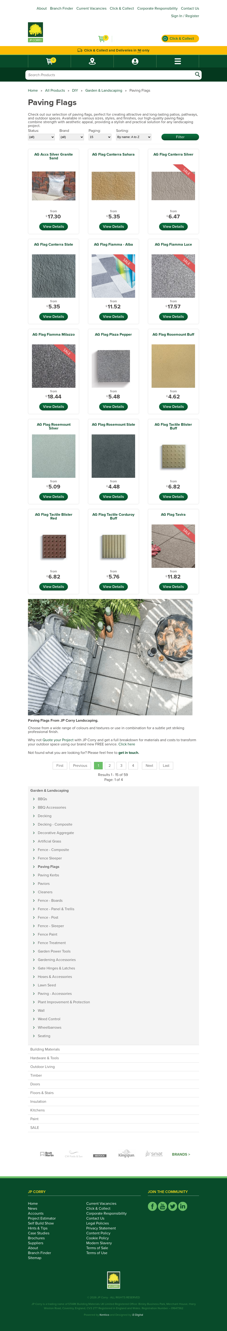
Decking (44, 816)
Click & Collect (122, 8)
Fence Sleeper (50, 858)
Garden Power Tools (54, 951)
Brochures (39, 1238)
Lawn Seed (47, 985)
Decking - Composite (55, 824)
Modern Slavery (101, 1243)
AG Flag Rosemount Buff (173, 334)
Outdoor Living (42, 1066)
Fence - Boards (50, 900)
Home (33, 90)
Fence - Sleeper (51, 926)
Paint (34, 1119)
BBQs (42, 799)
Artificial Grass (49, 841)
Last (166, 765)
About (42, 8)
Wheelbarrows (49, 1027)
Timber (36, 1075)
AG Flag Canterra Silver (173, 154)
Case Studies (41, 1233)
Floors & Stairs (42, 1093)
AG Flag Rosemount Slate (113, 424)
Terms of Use (99, 1253)
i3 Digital (137, 1314)
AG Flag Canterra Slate (53, 244)
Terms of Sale (100, 1248)
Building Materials (45, 1049)
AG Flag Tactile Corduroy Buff (113, 516)
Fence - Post (48, 917)
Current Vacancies (91, 8)
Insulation (38, 1101)
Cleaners (45, 892)
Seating (44, 1036)
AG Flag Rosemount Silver (53, 426)
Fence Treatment (52, 943)
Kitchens (37, 1110)
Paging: (95, 130)
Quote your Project (58, 740)
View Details (53, 226)
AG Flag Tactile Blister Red (53, 516)
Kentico (104, 1314)
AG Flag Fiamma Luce (173, 244)
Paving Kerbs (48, 875)
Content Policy (101, 1233)
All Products (55, 90)
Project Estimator (44, 1218)
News (35, 1208)
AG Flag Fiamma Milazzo (53, 334)
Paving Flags (48, 867)
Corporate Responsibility (157, 8)
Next (149, 765)
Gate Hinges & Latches (56, 968)
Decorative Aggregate (56, 833)
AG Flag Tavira (173, 514)
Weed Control (49, 1019)
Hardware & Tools (44, 1058)
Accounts (38, 1213)
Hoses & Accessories (55, 977)
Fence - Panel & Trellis (56, 909)
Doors (35, 1084)
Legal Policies (100, 1223)
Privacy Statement (103, 1228)
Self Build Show (43, 1223)
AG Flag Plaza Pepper (113, 334)
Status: (33, 130)
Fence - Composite (53, 850)
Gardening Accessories (57, 960)
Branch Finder (61, 8)
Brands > (181, 1154)
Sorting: (122, 130)
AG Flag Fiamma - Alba (113, 244)
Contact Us (190, 8)
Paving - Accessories (55, 994)
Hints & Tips (40, 1228)
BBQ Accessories (52, 807)
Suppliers (38, 1243)
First (59, 765)
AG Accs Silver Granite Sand (53, 156)
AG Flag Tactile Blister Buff (173, 426)
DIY (75, 90)
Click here (126, 744)
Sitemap (37, 1258)
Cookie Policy (100, 1238)
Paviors (44, 884)
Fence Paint (47, 934)
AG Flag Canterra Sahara (113, 154)
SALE (34, 1127)
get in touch (128, 752)
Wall (41, 1010)
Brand (64, 130)
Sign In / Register (185, 16)
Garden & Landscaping (103, 90)
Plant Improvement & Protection (64, 1002)
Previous (80, 765)
